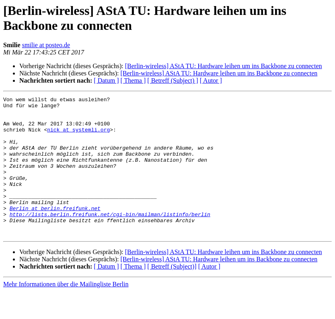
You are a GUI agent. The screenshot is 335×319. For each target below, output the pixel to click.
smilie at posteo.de (46, 45)
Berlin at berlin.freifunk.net (55, 231)
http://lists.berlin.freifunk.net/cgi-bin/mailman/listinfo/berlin (110, 238)
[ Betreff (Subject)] (171, 294)
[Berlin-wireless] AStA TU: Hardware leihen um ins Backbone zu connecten (223, 66)
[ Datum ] (106, 80)
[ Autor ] (211, 80)
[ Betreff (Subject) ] (172, 80)
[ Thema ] (133, 80)
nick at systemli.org (78, 136)
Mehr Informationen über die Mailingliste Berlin (65, 312)
